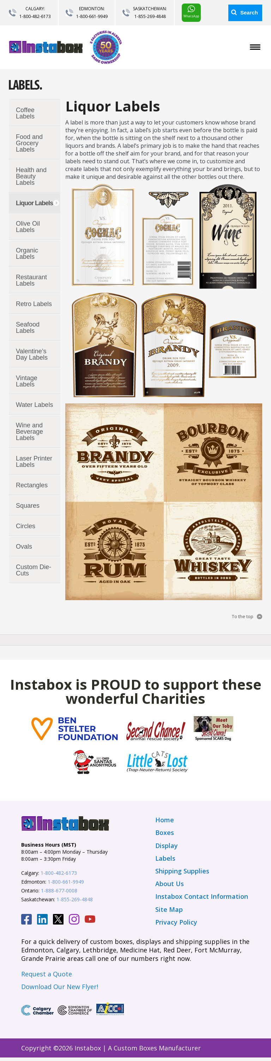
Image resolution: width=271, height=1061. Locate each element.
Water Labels (34, 404)
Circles (25, 526)
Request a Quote (46, 974)
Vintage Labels (26, 381)
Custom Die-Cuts (33, 570)
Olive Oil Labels (28, 226)
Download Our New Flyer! (59, 986)
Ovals (24, 546)
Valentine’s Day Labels (32, 354)
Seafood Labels (28, 327)
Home (164, 820)
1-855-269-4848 (150, 16)
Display (166, 845)
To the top (242, 616)
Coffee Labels (25, 113)
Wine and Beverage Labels (29, 431)
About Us (169, 883)
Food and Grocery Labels (29, 143)
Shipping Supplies (182, 871)
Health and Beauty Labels (31, 176)
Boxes (164, 832)
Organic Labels (27, 253)
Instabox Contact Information (201, 896)
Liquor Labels (34, 203)
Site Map (169, 909)
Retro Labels (34, 303)
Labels (165, 858)
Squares (28, 505)
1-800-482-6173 (35, 16)
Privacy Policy (176, 922)
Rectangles (32, 485)
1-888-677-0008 (59, 890)
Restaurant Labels (31, 280)
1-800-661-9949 (92, 16)
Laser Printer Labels (34, 461)
